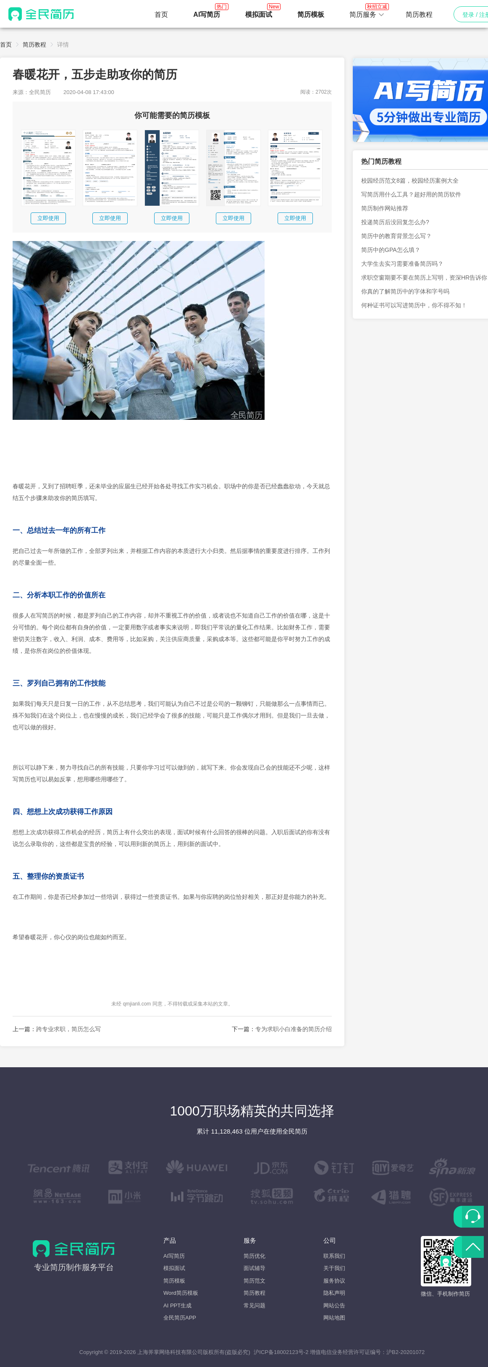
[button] (367, 14)
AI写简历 (174, 1256)
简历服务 (367, 12)
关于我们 (334, 1268)
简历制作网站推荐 (384, 208)
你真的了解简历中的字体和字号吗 (405, 291)
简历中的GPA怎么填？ (390, 249)
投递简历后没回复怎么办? (395, 222)
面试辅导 (254, 1268)
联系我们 (334, 1256)
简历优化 (254, 1256)
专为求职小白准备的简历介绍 (293, 1029)
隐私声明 (334, 1293)
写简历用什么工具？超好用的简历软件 (411, 194)
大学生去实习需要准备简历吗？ (402, 263)
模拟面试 (174, 1268)
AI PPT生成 (177, 1305)
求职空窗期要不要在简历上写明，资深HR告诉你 (424, 277)
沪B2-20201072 (405, 1352)
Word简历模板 (180, 1293)
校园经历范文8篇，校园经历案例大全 (410, 180)
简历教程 (419, 14)
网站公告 (334, 1305)
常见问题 (254, 1305)
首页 (161, 14)
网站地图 (334, 1318)
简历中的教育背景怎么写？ (396, 236)
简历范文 (254, 1281)
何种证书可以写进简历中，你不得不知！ (414, 305)
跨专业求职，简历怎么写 (68, 1029)
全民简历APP (179, 1318)
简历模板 (174, 1281)
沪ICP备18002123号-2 (281, 1352)
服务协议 (334, 1281)
